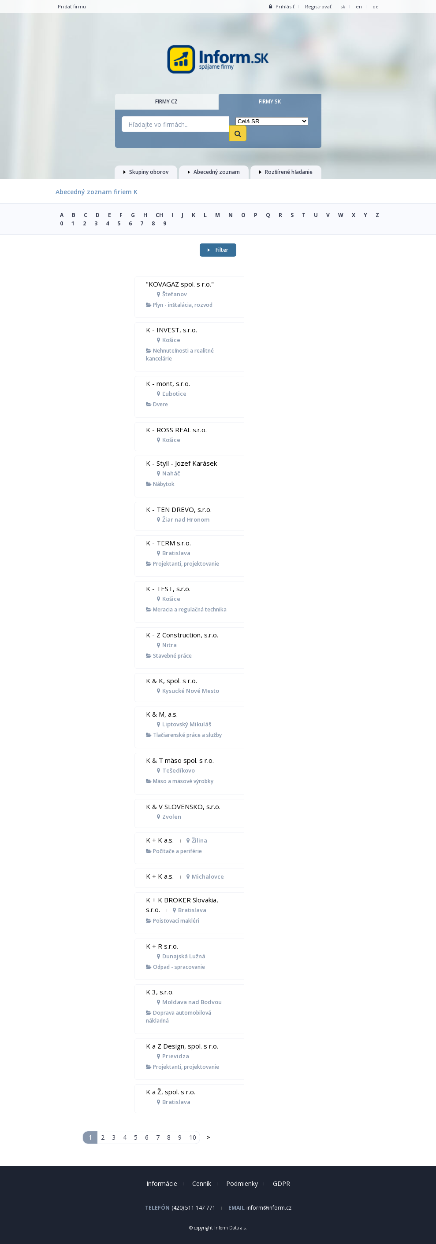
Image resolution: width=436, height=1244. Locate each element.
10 (192, 1137)
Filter (218, 250)
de (376, 6)
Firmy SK (270, 101)
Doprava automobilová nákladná (178, 1016)
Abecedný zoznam (214, 172)
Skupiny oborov (145, 172)
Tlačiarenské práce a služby (184, 735)
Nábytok (160, 484)
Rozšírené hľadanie (286, 172)
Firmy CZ (166, 101)
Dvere (157, 404)
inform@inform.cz (268, 1207)
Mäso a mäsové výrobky (179, 781)
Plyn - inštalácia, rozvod (179, 305)
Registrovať (318, 6)
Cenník (201, 1183)
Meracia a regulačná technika (186, 609)
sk (342, 6)
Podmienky (242, 1183)
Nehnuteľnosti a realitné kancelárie (180, 354)
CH (159, 215)
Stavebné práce (169, 655)
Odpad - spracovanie (175, 967)
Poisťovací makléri (172, 920)
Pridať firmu (72, 6)
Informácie (161, 1183)
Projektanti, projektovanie (182, 563)
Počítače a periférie (174, 851)
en (359, 6)
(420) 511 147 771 (193, 1207)
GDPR (281, 1183)
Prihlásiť (281, 6)
